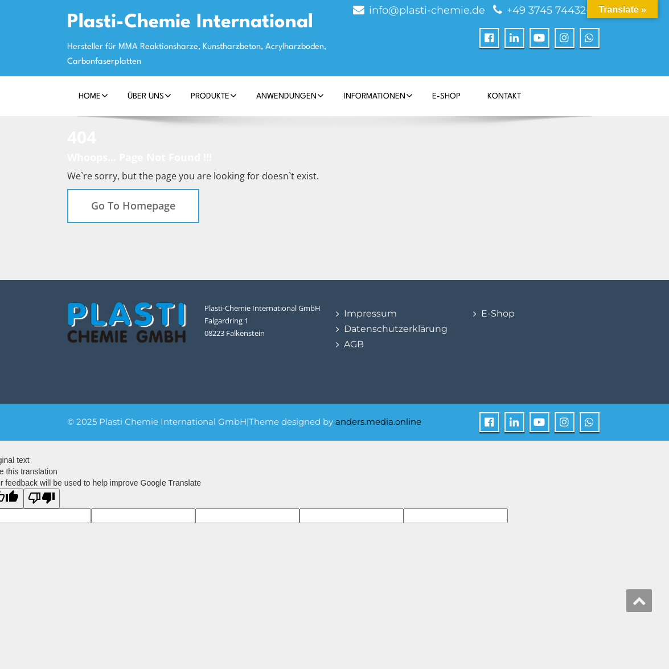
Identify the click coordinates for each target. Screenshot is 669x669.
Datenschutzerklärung (396, 328)
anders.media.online (378, 421)
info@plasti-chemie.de (427, 10)
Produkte (214, 96)
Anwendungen (290, 96)
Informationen (378, 96)
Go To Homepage (133, 205)
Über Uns (149, 96)
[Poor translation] (41, 498)
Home (93, 96)
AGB (354, 344)
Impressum (370, 313)
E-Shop (446, 96)
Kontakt (504, 96)
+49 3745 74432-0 (552, 10)
